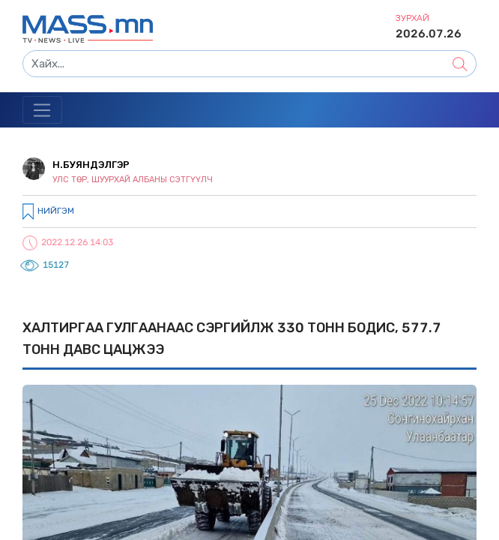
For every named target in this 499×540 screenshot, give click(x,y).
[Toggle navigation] (42, 110)
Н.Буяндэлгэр (91, 164)
